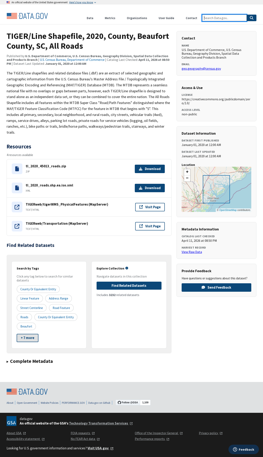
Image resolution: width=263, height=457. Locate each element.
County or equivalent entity (38, 289)
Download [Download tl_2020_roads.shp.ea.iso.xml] (150, 188)
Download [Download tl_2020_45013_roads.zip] (150, 169)
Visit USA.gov (101, 448)
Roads (24, 317)
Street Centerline (31, 308)
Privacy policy (211, 433)
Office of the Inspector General (159, 433)
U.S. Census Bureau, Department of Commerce (72, 60)
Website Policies (49, 403)
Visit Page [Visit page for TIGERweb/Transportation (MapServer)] (150, 226)
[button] (187, 172)
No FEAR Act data (85, 439)
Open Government (27, 403)
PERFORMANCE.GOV (73, 403)
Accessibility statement (26, 439)
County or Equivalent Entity (56, 317)
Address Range (58, 298)
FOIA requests (83, 433)
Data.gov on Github (99, 403)
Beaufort (26, 326)
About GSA (16, 433)
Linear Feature (29, 298)
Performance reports (152, 439)
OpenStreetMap (228, 210)
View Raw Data (192, 252)
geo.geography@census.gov (201, 68)
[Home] (27, 16)
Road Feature (61, 308)
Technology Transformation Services (101, 423)
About (10, 403)
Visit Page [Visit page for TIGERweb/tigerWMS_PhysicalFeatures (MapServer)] (150, 207)
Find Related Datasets (129, 285)
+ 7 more (27, 338)
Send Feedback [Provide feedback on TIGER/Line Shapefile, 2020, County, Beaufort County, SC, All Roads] (216, 287)
